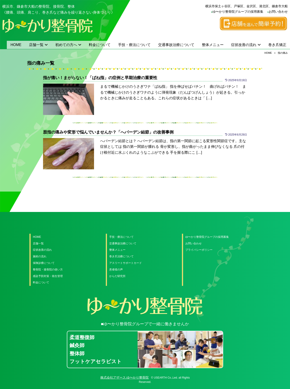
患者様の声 (116, 269)
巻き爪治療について (121, 256)
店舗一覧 (36, 45)
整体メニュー (213, 45)
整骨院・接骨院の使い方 (48, 269)
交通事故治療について (176, 45)
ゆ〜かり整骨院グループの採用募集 (238, 11)
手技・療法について (134, 45)
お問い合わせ (278, 11)
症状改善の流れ (243, 45)
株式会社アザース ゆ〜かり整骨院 (124, 377)
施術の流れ (39, 256)
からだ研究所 (117, 276)
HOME (16, 45)
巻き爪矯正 (277, 45)
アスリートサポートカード (125, 263)
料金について (100, 45)
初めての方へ (66, 45)
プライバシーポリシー (199, 249)
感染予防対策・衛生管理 (48, 276)
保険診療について (44, 263)
